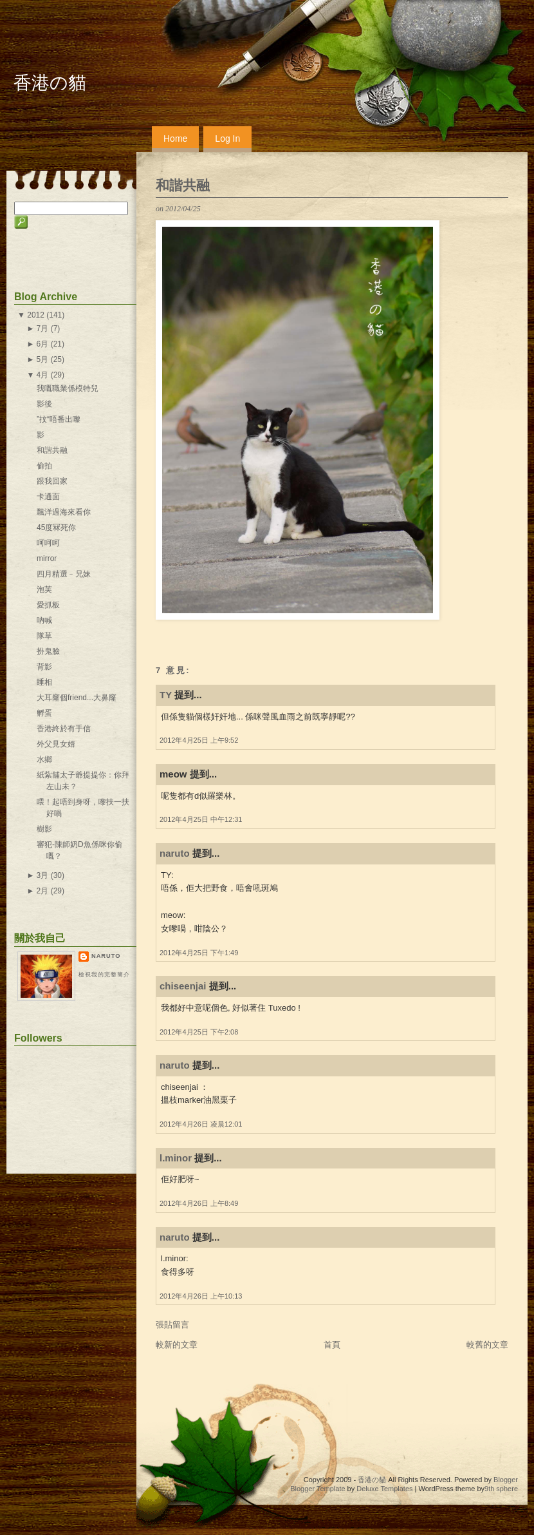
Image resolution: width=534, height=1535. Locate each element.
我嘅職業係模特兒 (67, 388)
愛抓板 (48, 604)
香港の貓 (50, 83)
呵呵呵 (48, 543)
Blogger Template (317, 1488)
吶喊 (44, 620)
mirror (47, 558)
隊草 (44, 635)
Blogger (505, 1479)
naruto (175, 853)
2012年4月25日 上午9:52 (199, 740)
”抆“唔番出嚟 (58, 419)
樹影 (44, 829)
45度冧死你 (56, 527)
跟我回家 (52, 481)
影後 (44, 403)
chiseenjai (183, 985)
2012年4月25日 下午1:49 (199, 953)
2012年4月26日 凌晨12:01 (201, 1124)
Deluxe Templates (384, 1488)
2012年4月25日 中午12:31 (201, 819)
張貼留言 (172, 1325)
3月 (43, 875)
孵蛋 (44, 713)
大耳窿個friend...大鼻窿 (76, 697)
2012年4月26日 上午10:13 (201, 1296)
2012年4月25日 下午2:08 (199, 1032)
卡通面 (48, 496)
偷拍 (44, 465)
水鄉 (44, 759)
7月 (43, 328)
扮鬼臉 (48, 651)
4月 (43, 374)
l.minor (176, 1157)
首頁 (332, 1344)
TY (166, 694)
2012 (35, 314)
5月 (43, 359)
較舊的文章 (487, 1344)
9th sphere (501, 1488)
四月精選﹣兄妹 (64, 573)
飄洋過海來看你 (64, 512)
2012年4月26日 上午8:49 (199, 1203)
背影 (44, 666)
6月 (43, 343)
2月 (43, 890)
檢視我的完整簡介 (104, 974)
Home (175, 138)
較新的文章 (177, 1344)
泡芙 (44, 589)
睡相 (44, 682)
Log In (227, 138)
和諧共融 (183, 185)
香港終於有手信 (64, 728)
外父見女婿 (56, 743)
